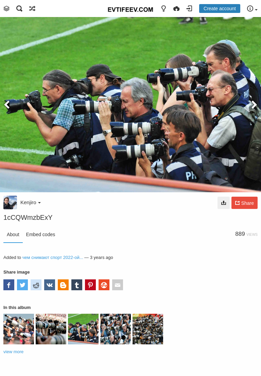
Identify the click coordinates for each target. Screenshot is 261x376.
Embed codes (40, 234)
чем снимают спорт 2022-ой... (52, 257)
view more (13, 351)
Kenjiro (30, 202)
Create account (220, 8)
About (13, 234)
